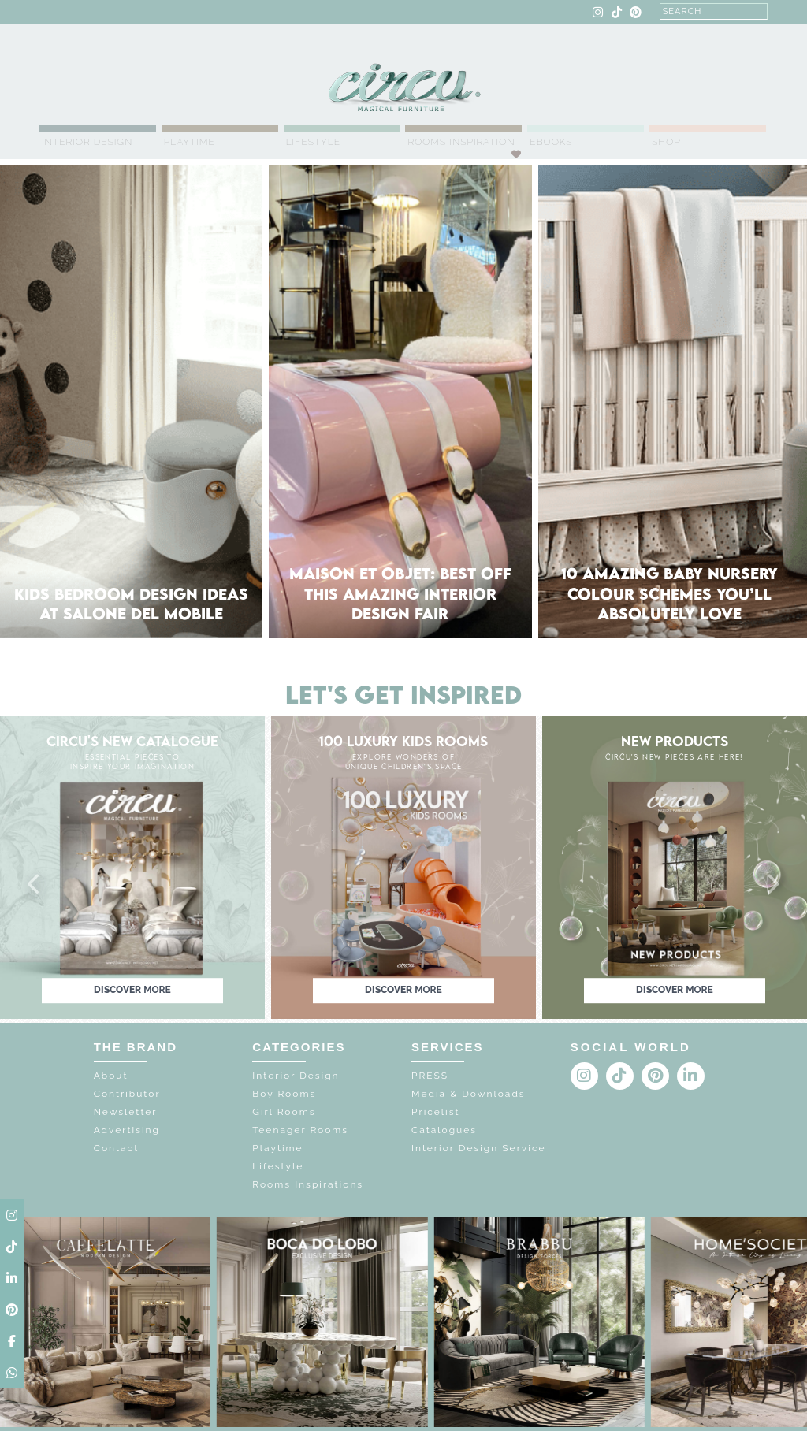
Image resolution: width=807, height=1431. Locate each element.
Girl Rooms (283, 1111)
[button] (35, 885)
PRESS (429, 1075)
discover (132, 989)
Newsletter (126, 1111)
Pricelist (435, 1111)
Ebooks (551, 141)
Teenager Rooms (300, 1130)
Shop (666, 141)
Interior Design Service (478, 1148)
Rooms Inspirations (307, 1184)
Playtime (189, 141)
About (111, 1075)
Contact (116, 1148)
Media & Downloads (468, 1093)
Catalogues (444, 1130)
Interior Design (87, 141)
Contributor (127, 1093)
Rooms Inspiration (461, 141)
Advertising (127, 1130)
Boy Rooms (284, 1093)
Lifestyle (313, 141)
